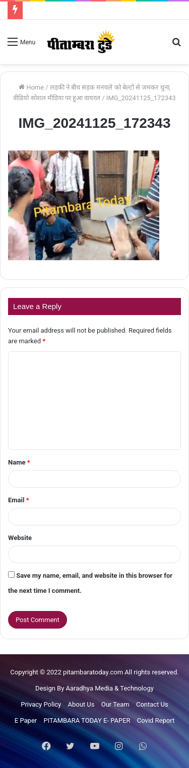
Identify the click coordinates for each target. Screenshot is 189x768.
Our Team (115, 704)
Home (31, 87)
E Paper (26, 720)
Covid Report (155, 720)
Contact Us (152, 704)
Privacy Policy (41, 704)
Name (19, 462)
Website (20, 538)
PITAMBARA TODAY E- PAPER (86, 720)
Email (18, 500)
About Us (81, 704)
